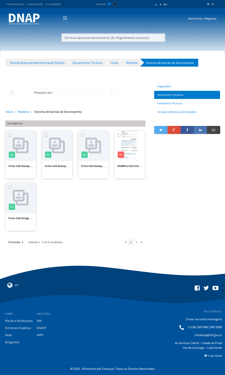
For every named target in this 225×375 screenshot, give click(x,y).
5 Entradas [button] (16, 242)
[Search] (71, 92)
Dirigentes (12, 342)
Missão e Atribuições (19, 321)
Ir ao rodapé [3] (53, 4)
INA (39, 321)
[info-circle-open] (127, 92)
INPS (40, 335)
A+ (165, 4)
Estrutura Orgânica (18, 328)
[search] (116, 92)
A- (156, 4)
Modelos (23, 112)
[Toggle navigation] (45, 19)
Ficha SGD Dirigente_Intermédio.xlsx (31, 218)
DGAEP (41, 328)
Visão (8, 335)
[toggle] (18, 92)
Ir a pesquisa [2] (34, 4)
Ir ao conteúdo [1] (15, 4)
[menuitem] (187, 86)
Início (9, 112)
